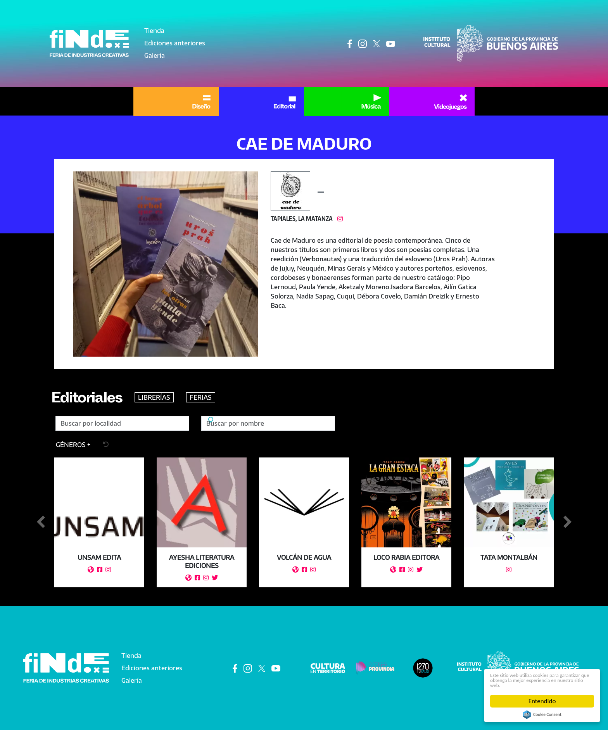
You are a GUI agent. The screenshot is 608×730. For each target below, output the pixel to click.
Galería (154, 55)
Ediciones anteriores (174, 43)
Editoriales (95, 399)
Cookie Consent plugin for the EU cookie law (542, 714)
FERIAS (218, 397)
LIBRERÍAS (171, 397)
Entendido (542, 701)
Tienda (154, 31)
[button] (165, 264)
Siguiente (567, 522)
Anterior (41, 522)
